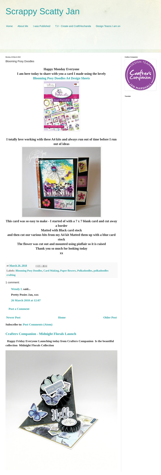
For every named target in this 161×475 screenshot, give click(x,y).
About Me (23, 26)
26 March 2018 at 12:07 (26, 300)
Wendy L (16, 289)
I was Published (41, 26)
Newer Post (13, 317)
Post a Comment (19, 308)
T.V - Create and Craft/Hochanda (73, 26)
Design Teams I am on (108, 26)
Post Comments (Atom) (37, 324)
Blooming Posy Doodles (29, 270)
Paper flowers (68, 270)
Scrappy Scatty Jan (43, 11)
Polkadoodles (84, 270)
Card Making (51, 270)
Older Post (110, 317)
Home (9, 26)
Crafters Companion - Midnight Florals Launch (41, 334)
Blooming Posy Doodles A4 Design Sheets (61, 78)
